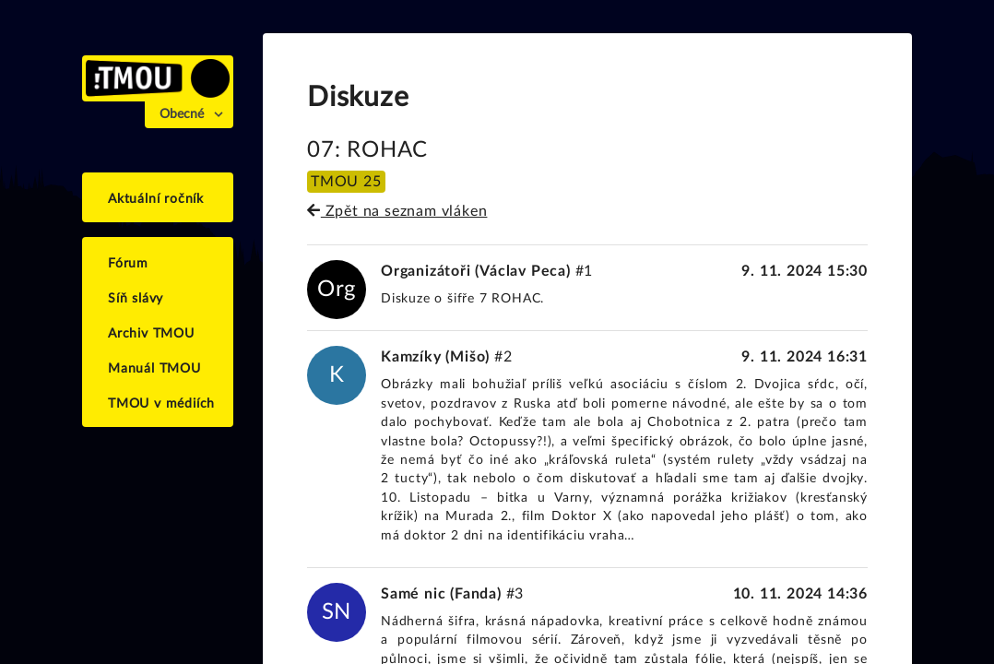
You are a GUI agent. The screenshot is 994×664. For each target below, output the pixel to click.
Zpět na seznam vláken (397, 211)
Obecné (182, 114)
